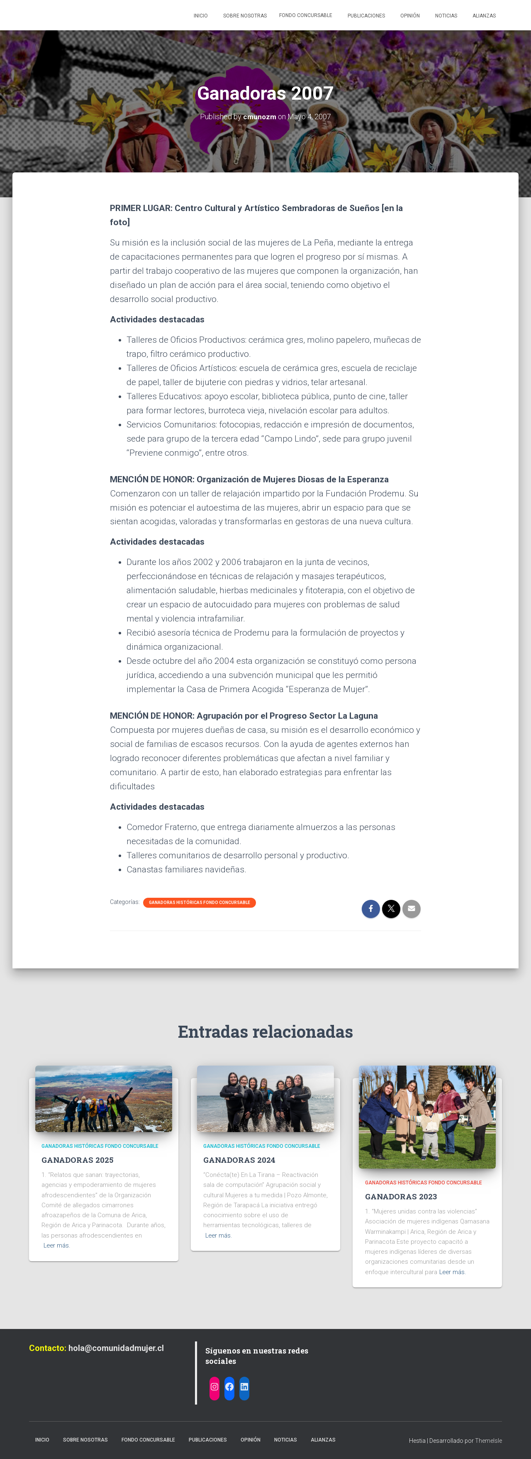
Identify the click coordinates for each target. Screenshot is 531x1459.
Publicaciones (365, 16)
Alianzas (483, 16)
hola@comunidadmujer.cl (116, 1348)
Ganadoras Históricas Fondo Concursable (199, 902)
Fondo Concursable (305, 15)
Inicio (200, 16)
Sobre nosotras (244, 16)
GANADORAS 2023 (401, 1196)
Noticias (445, 16)
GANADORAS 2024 (240, 1159)
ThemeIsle (488, 1440)
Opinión (409, 16)
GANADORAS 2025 (77, 1159)
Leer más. (58, 1245)
